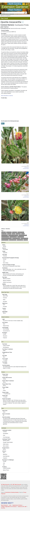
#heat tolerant (9, 232)
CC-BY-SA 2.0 (26, 167)
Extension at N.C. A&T (22, 506)
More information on (7, 95)
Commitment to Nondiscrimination (12, 492)
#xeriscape (26, 239)
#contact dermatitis (12, 239)
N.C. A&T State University (16, 484)
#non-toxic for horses (16, 238)
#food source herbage (22, 235)
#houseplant (14, 232)
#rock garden (18, 233)
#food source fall (5, 235)
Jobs (10, 505)
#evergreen (3, 232)
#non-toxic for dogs (24, 238)
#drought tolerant (21, 232)
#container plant (20, 239)
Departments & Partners (17, 505)
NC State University (5, 484)
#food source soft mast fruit (6, 238)
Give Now (3, 508)
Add (3, 123)
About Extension (4, 505)
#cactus (22, 233)
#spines (13, 233)
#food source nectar (5, 236)
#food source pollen (13, 236)
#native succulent (21, 236)
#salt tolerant (4, 233)
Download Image (26, 168)
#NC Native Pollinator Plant (13, 235)
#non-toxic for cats (5, 239)
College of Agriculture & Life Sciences (9, 506)
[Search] (12, 13)
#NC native (9, 233)
